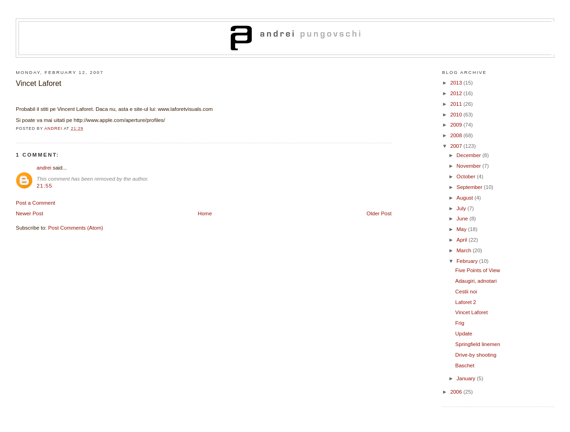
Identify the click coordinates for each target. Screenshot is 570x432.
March (464, 250)
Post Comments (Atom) (75, 228)
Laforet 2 (465, 302)
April (462, 240)
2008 (457, 135)
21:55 (44, 186)
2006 (457, 392)
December (469, 155)
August (465, 198)
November (469, 166)
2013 (457, 82)
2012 (457, 93)
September (470, 187)
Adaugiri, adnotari (476, 281)
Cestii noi (466, 291)
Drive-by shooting (476, 355)
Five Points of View (477, 270)
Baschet (464, 365)
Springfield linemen (477, 344)
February (467, 261)
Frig (460, 323)
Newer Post (29, 213)
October (466, 176)
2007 (457, 146)
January (466, 378)
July (461, 208)
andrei (43, 167)
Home (205, 213)
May (462, 229)
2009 (457, 125)
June (462, 218)
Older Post (379, 213)
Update (464, 333)
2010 (457, 114)
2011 (457, 104)
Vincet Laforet (471, 312)
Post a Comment (35, 203)
